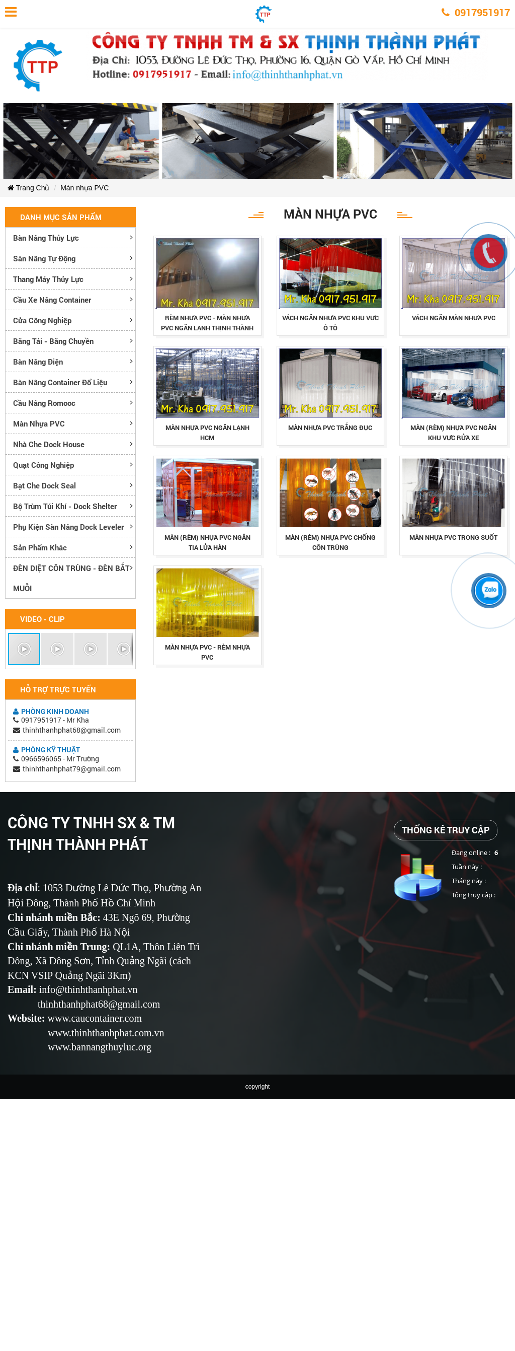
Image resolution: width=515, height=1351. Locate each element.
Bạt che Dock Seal (44, 485)
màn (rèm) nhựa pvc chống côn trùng (330, 542)
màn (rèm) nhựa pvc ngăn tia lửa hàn (207, 542)
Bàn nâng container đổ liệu (60, 382)
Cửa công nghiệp (42, 320)
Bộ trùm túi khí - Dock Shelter (65, 506)
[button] (24, 649)
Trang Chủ (28, 188)
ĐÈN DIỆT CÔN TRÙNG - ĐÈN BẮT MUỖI (71, 578)
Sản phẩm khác (40, 547)
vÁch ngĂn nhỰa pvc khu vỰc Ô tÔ (330, 322)
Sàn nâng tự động (44, 258)
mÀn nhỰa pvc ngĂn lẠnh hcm (207, 432)
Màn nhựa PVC (84, 188)
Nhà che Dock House (48, 444)
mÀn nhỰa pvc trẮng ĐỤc (330, 427)
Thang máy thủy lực (48, 279)
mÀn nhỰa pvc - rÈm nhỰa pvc (207, 652)
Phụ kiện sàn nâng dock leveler (68, 527)
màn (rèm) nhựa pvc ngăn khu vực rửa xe (453, 432)
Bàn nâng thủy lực (46, 238)
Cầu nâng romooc (44, 403)
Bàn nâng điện (38, 362)
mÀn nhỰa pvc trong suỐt (453, 537)
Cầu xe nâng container (52, 300)
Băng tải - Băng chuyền (53, 341)
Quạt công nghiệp (43, 465)
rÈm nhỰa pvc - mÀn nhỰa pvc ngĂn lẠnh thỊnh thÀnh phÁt (207, 327)
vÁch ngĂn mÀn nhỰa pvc (453, 317)
